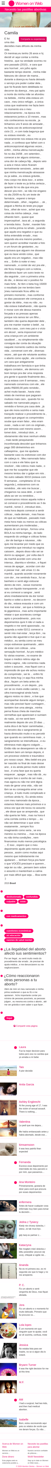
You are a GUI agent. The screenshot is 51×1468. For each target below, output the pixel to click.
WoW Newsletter (36, 1457)
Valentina (24, 1121)
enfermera (25, 1202)
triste (23, 901)
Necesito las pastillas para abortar (38, 1445)
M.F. (21, 1382)
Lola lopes (25, 1324)
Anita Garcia (26, 1084)
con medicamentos (16, 916)
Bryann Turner (27, 1364)
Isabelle (23, 1419)
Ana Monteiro (27, 1182)
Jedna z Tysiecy (28, 1222)
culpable (11, 901)
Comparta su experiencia (33, 39)
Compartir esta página (26, 1026)
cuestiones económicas (19, 931)
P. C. (22, 1285)
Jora (21, 1304)
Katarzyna (25, 1245)
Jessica (23, 1344)
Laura (22, 1047)
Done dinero (8, 1457)
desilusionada (14, 897)
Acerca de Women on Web (12, 1445)
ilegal (9, 1018)
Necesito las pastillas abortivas (25, 9)
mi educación (13, 935)
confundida (32, 897)
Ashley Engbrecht (29, 1101)
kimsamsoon (26, 1144)
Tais (21, 1067)
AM (21, 1399)
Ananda (23, 1264)
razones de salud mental (19, 940)
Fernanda (25, 1162)
